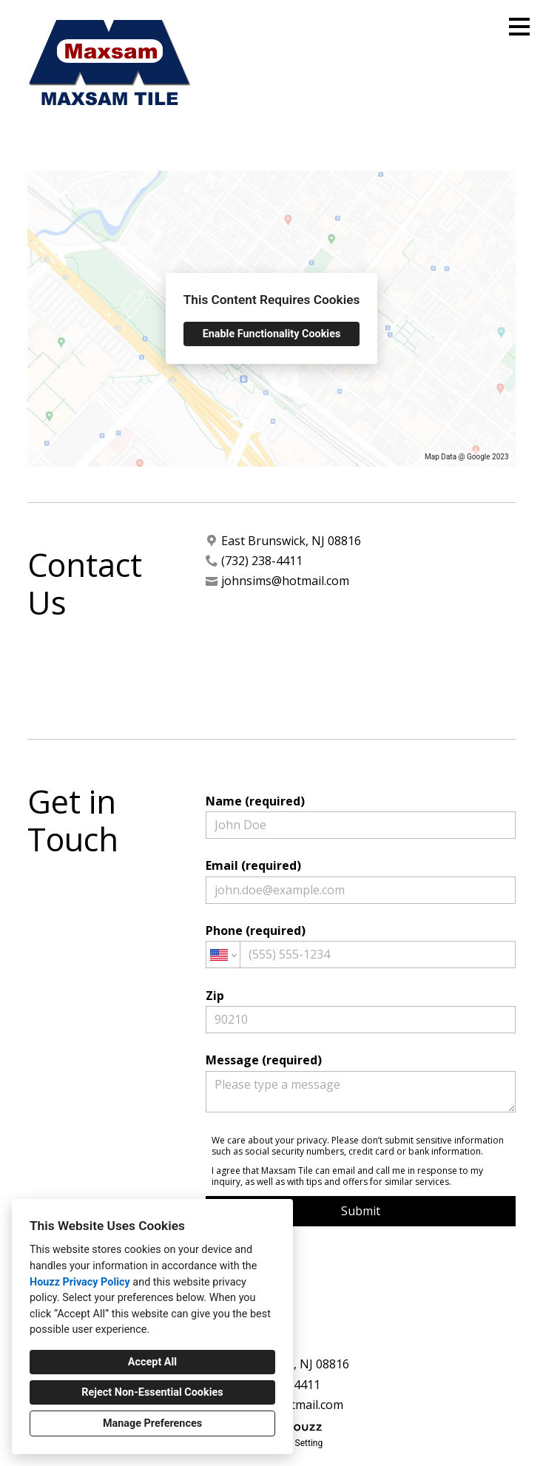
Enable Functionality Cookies (272, 334)
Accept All (152, 1362)
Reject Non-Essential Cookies (152, 1392)
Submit (360, 1211)
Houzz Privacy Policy (80, 1282)
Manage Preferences (152, 1423)
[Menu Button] (519, 26)
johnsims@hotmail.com (285, 581)
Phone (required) (361, 945)
